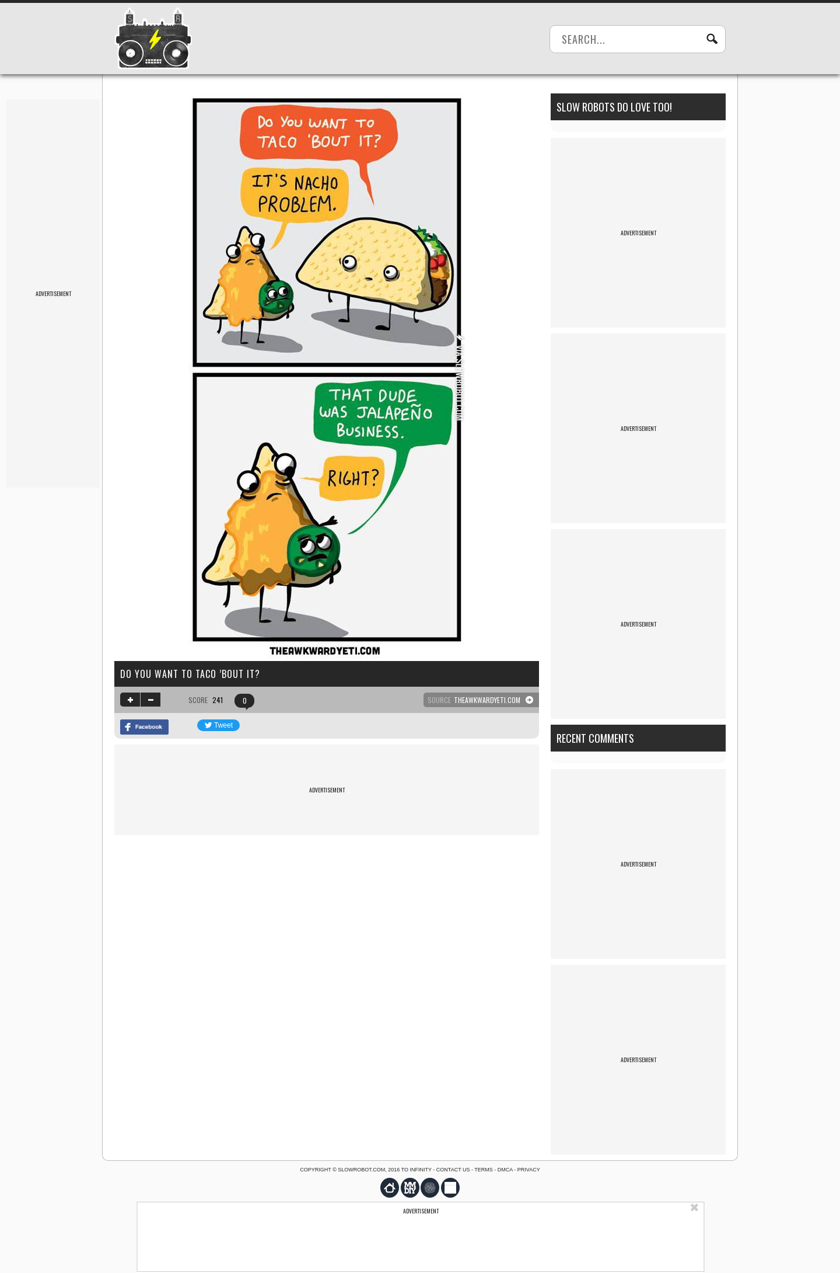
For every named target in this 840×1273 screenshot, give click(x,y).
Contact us (453, 1170)
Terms (483, 1170)
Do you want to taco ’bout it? (190, 674)
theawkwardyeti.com (487, 700)
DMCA (505, 1170)
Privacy (528, 1170)
